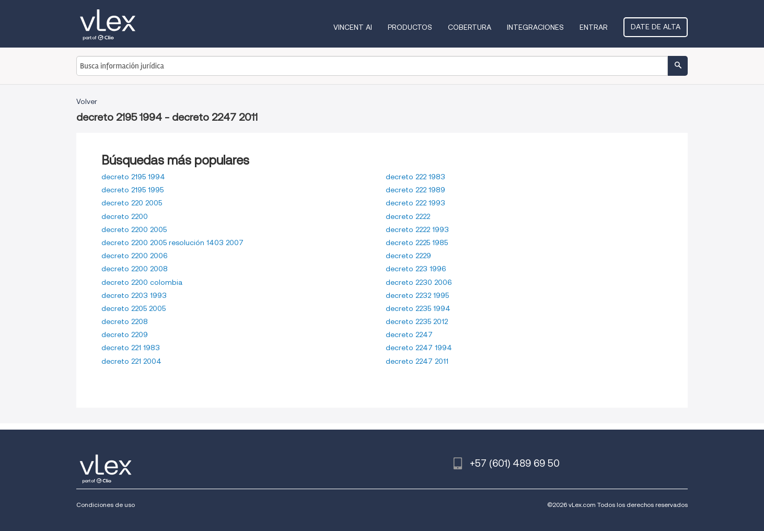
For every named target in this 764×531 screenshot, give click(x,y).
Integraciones (535, 27)
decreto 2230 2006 (419, 282)
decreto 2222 (408, 216)
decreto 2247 (409, 334)
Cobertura (469, 27)
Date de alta (655, 26)
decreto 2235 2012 (417, 321)
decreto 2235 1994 (418, 308)
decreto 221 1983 (130, 347)
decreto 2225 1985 (417, 242)
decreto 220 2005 (131, 203)
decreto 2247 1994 (419, 347)
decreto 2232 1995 (417, 295)
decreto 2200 (124, 216)
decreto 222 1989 (415, 190)
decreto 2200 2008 (134, 268)
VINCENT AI (352, 27)
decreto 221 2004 (131, 361)
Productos (410, 27)
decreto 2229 (408, 255)
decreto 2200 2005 (134, 229)
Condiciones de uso (105, 504)
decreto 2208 (124, 321)
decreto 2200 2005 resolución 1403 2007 (172, 242)
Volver (86, 101)
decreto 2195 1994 (133, 176)
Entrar (594, 27)
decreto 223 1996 (416, 268)
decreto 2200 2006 (134, 255)
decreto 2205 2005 (133, 308)
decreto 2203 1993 (134, 295)
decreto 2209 (124, 334)
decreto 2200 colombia (141, 282)
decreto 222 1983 (415, 176)
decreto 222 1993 (415, 203)
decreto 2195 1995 (132, 190)
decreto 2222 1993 (417, 229)
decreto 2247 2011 (417, 361)
